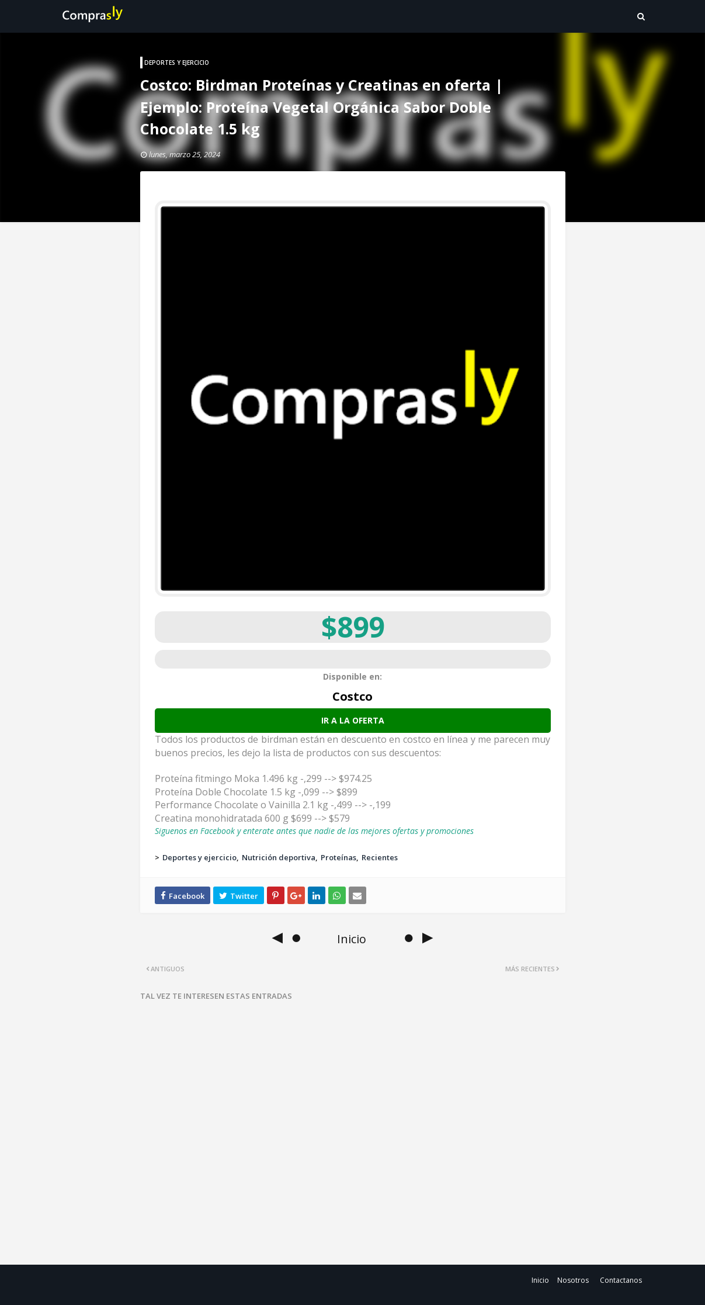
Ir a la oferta (352, 720)
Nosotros (573, 1280)
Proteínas (338, 857)
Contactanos (621, 1280)
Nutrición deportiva (278, 857)
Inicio (540, 1280)
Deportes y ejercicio (199, 857)
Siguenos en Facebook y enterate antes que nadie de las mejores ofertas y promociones (314, 830)
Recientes (380, 857)
